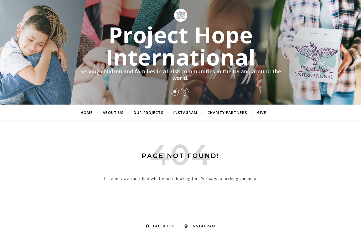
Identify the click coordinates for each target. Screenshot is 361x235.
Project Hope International (180, 46)
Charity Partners (227, 112)
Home (87, 112)
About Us (113, 112)
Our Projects (148, 112)
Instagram (185, 112)
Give (261, 112)
